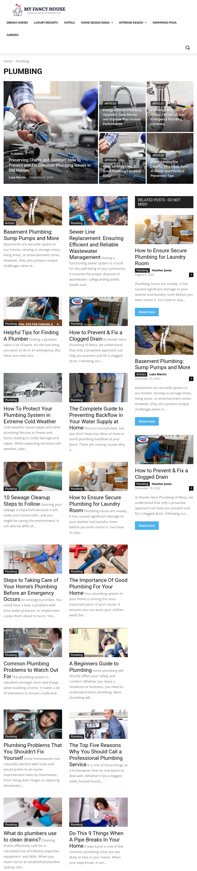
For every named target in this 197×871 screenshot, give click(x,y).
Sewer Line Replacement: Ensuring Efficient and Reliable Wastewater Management (98, 237)
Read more (147, 304)
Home (8, 61)
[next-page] (29, 845)
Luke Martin (157, 365)
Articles (110, 103)
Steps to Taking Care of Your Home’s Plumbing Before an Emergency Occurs (31, 559)
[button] (187, 47)
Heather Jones (162, 262)
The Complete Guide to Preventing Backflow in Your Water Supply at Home (96, 398)
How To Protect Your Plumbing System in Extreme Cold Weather (31, 398)
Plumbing (17, 153)
